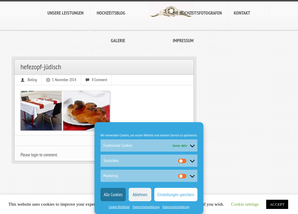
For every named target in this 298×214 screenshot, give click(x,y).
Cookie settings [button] (245, 204)
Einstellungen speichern (175, 194)
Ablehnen (140, 194)
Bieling (32, 79)
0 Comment (99, 79)
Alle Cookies (113, 194)
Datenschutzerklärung (146, 206)
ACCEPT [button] (277, 204)
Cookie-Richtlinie (119, 206)
